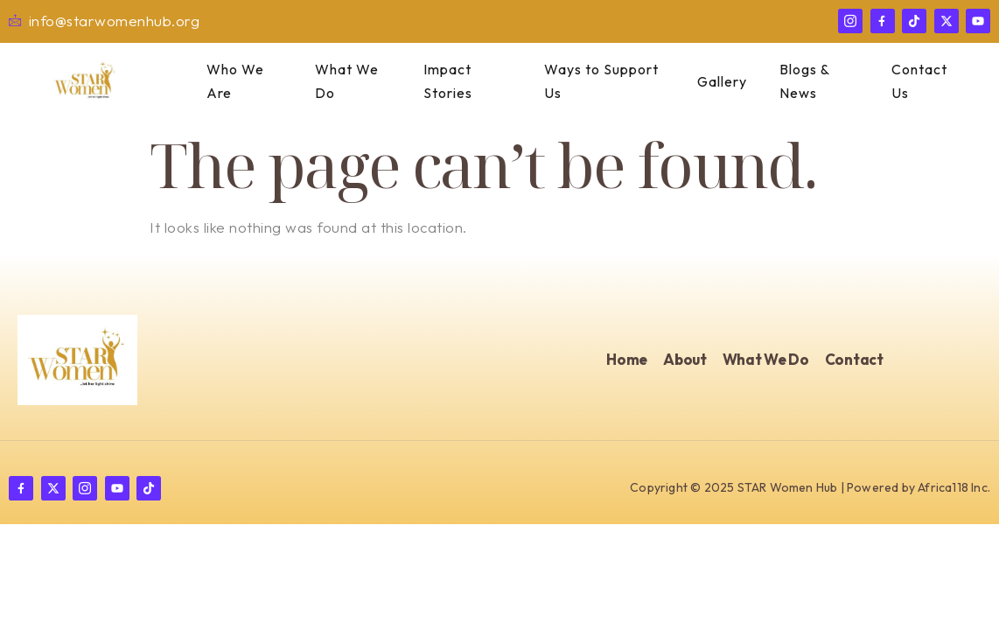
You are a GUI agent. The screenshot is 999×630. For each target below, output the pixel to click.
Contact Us (913, 81)
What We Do (341, 81)
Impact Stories (442, 81)
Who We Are (229, 81)
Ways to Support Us (598, 81)
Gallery (721, 81)
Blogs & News (797, 81)
